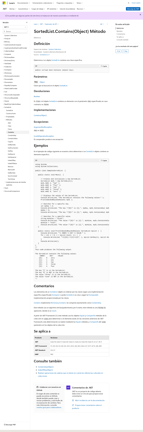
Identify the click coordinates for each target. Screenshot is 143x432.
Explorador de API (51, 24)
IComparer (56, 295)
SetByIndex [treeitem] (11, 173)
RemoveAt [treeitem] (11, 170)
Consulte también (122, 40)
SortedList (55, 60)
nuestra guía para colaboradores (49, 407)
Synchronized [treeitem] (12, 176)
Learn (36, 24)
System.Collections (55, 49)
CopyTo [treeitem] (10, 142)
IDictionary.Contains (58, 303)
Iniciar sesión (136, 3)
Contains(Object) (40, 115)
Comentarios (121, 34)
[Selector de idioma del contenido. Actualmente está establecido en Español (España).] (11, 428)
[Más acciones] (107, 24)
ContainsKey (96, 303)
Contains (37, 303)
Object (42, 82)
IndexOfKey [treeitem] (12, 160)
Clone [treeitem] (10, 129)
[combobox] (15, 27)
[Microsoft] (4, 3)
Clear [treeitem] (9, 126)
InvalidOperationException (44, 136)
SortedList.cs (44, 55)
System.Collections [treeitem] (10, 35)
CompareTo (91, 315)
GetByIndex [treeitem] (12, 145)
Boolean (37, 96)
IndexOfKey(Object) (45, 370)
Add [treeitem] (9, 123)
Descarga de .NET (133, 9)
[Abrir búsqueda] (128, 3)
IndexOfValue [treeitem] (12, 163)
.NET (41, 24)
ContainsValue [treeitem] (12, 138)
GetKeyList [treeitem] (11, 154)
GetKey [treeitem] (10, 151)
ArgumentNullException (43, 127)
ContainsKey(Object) (46, 367)
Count (54, 311)
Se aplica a (120, 37)
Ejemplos (120, 31)
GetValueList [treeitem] (12, 157)
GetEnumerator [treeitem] (13, 148)
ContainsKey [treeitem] (12, 135)
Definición (120, 28)
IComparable (93, 295)
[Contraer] (27, 22)
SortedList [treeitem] (9, 110)
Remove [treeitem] (10, 167)
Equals (82, 315)
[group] (71, 221)
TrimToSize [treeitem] (11, 179)
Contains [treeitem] (11, 132)
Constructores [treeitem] (11, 113)
